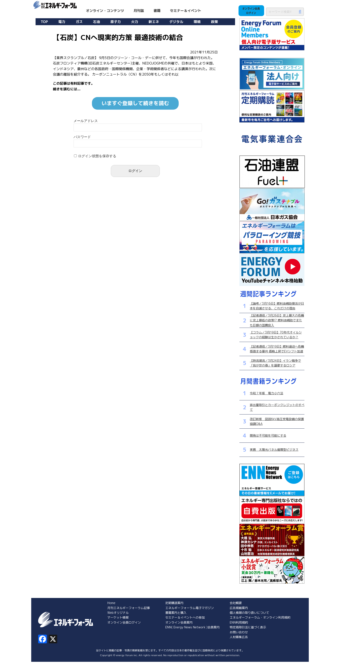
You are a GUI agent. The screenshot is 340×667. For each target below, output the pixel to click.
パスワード (82, 137)
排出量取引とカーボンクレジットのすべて (277, 407)
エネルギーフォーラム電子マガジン (189, 608)
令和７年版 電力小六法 (266, 393)
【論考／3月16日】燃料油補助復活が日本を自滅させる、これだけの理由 (277, 305)
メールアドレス (86, 121)
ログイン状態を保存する (97, 156)
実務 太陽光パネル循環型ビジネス (274, 449)
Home (111, 603)
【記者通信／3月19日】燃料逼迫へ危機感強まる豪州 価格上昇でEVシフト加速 (277, 348)
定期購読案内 (174, 603)
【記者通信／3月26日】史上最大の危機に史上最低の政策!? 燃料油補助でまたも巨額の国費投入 (277, 320)
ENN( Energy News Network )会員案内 (192, 627)
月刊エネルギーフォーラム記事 (128, 608)
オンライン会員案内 (179, 622)
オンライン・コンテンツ (105, 10)
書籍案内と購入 (175, 613)
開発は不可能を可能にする (268, 435)
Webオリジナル (118, 613)
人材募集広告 (239, 637)
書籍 (157, 10)
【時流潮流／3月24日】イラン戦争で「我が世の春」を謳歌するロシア (275, 362)
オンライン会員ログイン (124, 622)
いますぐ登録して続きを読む (135, 103)
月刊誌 (139, 10)
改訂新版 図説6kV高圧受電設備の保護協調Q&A (277, 421)
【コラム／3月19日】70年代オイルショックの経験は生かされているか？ (276, 334)
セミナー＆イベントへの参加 (185, 617)
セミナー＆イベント (185, 10)
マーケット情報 (118, 617)
